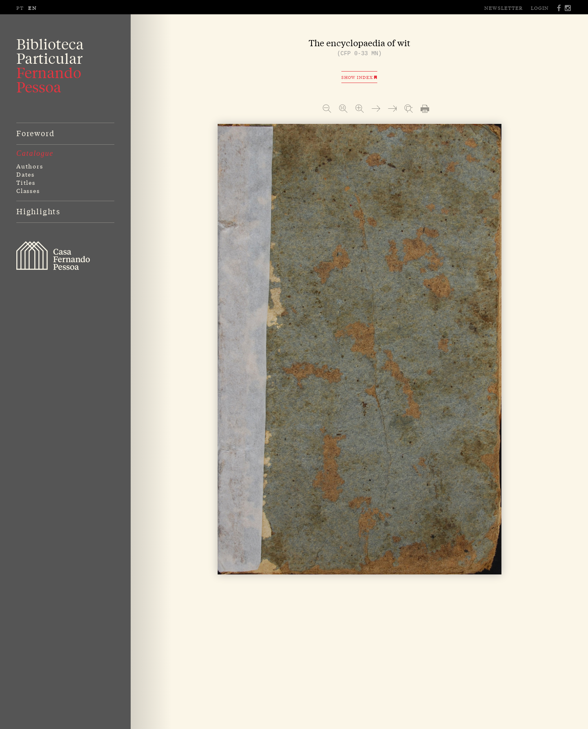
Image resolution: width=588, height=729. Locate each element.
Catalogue (34, 153)
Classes (28, 190)
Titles (26, 182)
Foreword (35, 133)
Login (540, 7)
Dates (25, 174)
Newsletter (503, 7)
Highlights (38, 211)
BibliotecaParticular (50, 65)
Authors (29, 166)
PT (20, 7)
